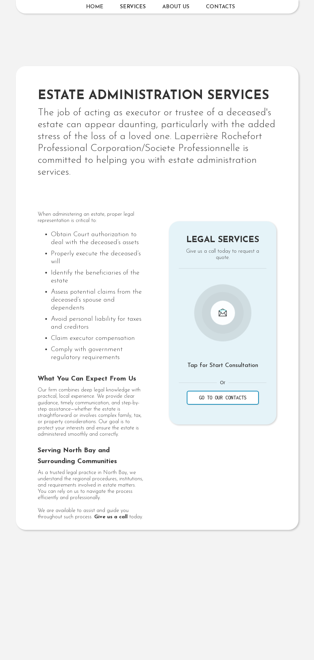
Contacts (220, 7)
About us (175, 7)
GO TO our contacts (223, 397)
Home (94, 7)
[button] (133, 7)
